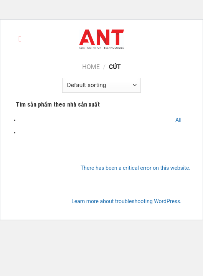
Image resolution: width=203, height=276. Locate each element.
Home (90, 67)
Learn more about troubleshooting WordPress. (126, 201)
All (178, 120)
